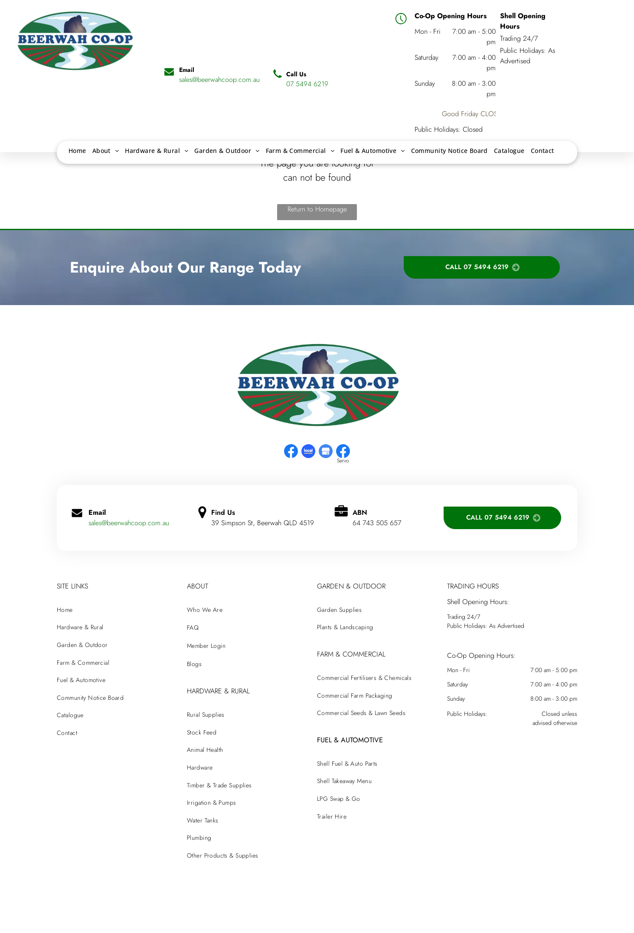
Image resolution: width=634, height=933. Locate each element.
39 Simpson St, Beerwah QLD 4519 (262, 523)
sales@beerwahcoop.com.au (128, 523)
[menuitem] (77, 150)
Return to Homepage (317, 209)
